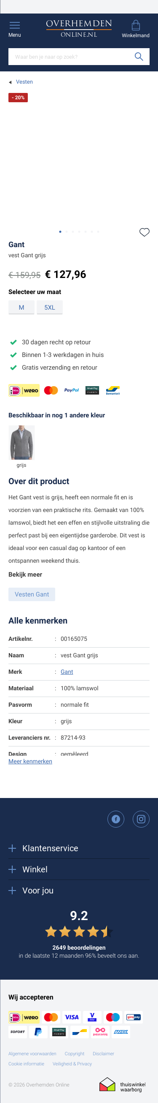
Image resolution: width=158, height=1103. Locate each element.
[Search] (79, 56)
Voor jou (31, 890)
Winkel (28, 869)
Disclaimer (103, 1054)
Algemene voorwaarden (32, 1054)
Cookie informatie (26, 1064)
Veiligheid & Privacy (72, 1064)
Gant (16, 245)
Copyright (74, 1054)
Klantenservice (43, 848)
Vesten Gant (32, 594)
